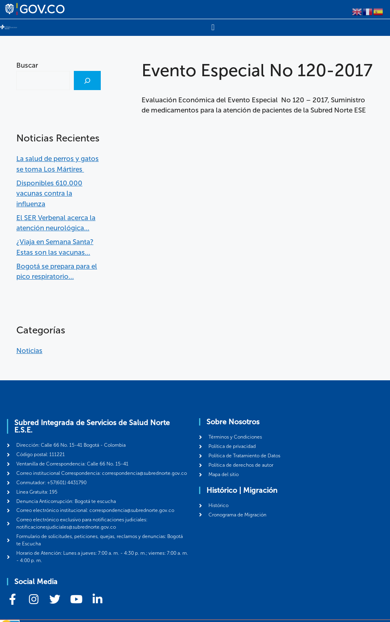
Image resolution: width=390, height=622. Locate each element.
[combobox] (43, 80)
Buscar (27, 65)
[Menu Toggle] (212, 27)
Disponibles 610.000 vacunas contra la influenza (49, 193)
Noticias (29, 350)
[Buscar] (87, 80)
